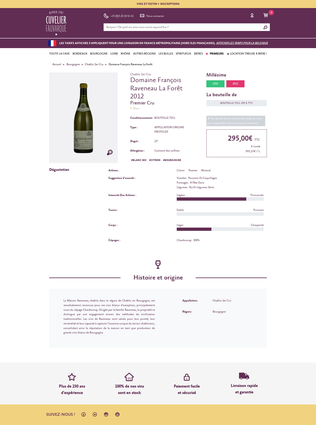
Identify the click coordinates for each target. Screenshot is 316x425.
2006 (215, 83)
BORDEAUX (80, 53)
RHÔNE (125, 53)
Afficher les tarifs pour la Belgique (242, 43)
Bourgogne (73, 64)
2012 (235, 83)
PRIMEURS (214, 53)
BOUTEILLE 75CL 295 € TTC (234, 103)
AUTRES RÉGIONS (144, 53)
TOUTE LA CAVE (59, 53)
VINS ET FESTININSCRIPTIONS (158, 4)
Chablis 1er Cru (94, 64)
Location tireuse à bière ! (247, 53)
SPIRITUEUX (183, 53)
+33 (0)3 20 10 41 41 (119, 15)
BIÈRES (198, 53)
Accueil (56, 64)
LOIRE (114, 53)
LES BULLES (166, 53)
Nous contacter (151, 15)
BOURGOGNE (99, 53)
